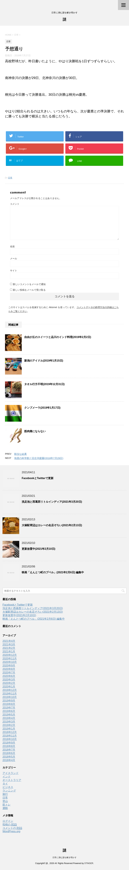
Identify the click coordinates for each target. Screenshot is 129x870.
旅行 (5, 794)
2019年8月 (9, 704)
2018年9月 (9, 742)
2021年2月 (9, 648)
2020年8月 (9, 669)
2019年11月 (10, 693)
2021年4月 (9, 641)
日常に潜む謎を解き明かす (64, 857)
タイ (5, 783)
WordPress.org (11, 831)
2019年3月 (9, 721)
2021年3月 (9, 644)
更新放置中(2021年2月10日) (38, 548)
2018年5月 (9, 756)
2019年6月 (9, 711)
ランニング (9, 790)
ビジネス (8, 787)
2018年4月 (9, 760)
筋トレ (7, 804)
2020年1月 (9, 686)
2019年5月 (9, 714)
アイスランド (11, 773)
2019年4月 (9, 718)
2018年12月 (10, 732)
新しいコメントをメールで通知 (29, 284)
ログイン (8, 821)
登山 (5, 801)
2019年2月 (9, 725)
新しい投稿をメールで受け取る (29, 290)
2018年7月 (9, 749)
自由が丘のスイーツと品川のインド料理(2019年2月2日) (57, 337)
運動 (5, 808)
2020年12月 (10, 655)
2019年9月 (9, 700)
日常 (10, 178)
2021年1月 (9, 651)
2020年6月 (9, 676)
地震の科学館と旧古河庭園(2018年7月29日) (38, 458)
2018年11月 (10, 735)
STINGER (88, 863)
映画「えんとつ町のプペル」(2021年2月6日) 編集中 (53, 572)
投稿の (10, 824)
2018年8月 (9, 746)
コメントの (12, 828)
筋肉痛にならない (35, 431)
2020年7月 (9, 672)
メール (13, 258)
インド (7, 776)
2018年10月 (10, 739)
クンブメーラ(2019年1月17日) (42, 407)
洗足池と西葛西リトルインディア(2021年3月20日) (52, 501)
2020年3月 (9, 679)
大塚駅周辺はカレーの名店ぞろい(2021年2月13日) (52, 525)
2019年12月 (10, 690)
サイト (13, 270)
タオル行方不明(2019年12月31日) (44, 384)
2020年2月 (9, 683)
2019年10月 (10, 697)
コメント (14, 204)
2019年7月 (9, 707)
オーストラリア (12, 780)
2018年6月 (9, 753)
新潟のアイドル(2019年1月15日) (43, 360)
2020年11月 (10, 658)
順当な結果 (20, 454)
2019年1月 (9, 728)
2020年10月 (10, 662)
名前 (12, 246)
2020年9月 (9, 665)
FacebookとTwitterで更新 (37, 478)
